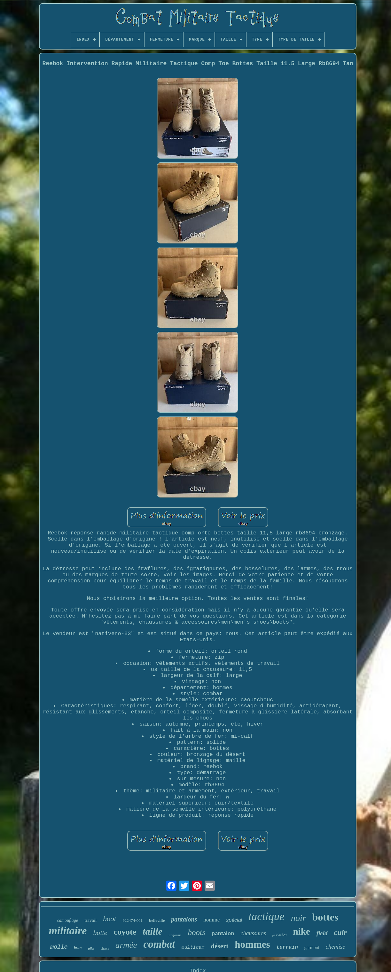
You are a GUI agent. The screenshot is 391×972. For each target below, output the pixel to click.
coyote (124, 932)
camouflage (67, 920)
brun (78, 947)
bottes (325, 917)
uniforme (175, 935)
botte (100, 933)
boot (109, 919)
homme (211, 920)
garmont (311, 947)
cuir (340, 932)
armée (126, 945)
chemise (335, 946)
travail (90, 920)
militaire (68, 931)
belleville (157, 920)
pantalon (223, 933)
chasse (105, 948)
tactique (266, 916)
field (322, 933)
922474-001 (132, 920)
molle (58, 947)
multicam (193, 947)
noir (298, 918)
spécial (234, 920)
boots (196, 932)
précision (279, 934)
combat (159, 944)
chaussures (253, 933)
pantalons (184, 919)
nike (301, 931)
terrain (287, 947)
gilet (91, 948)
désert (220, 946)
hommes (252, 944)
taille (152, 931)
